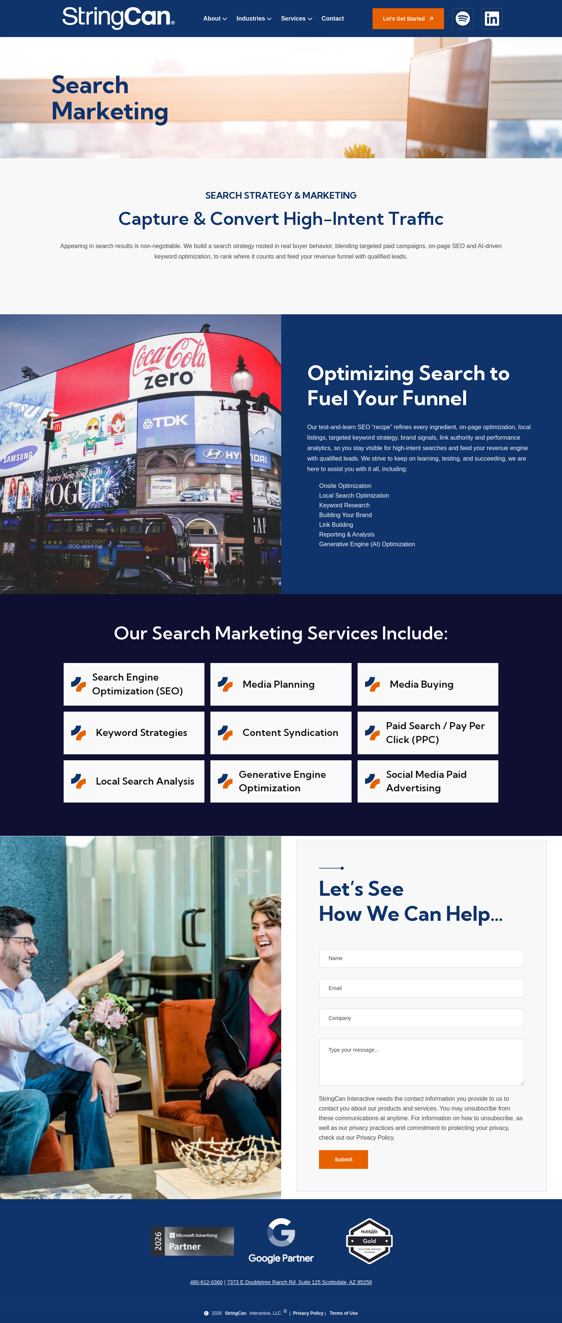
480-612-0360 (206, 1282)
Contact (333, 18)
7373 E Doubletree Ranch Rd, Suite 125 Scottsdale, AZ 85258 (299, 1282)
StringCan (235, 1313)
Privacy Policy (308, 1313)
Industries (251, 18)
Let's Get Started (409, 18)
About (212, 18)
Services (293, 18)
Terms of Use (343, 1313)
